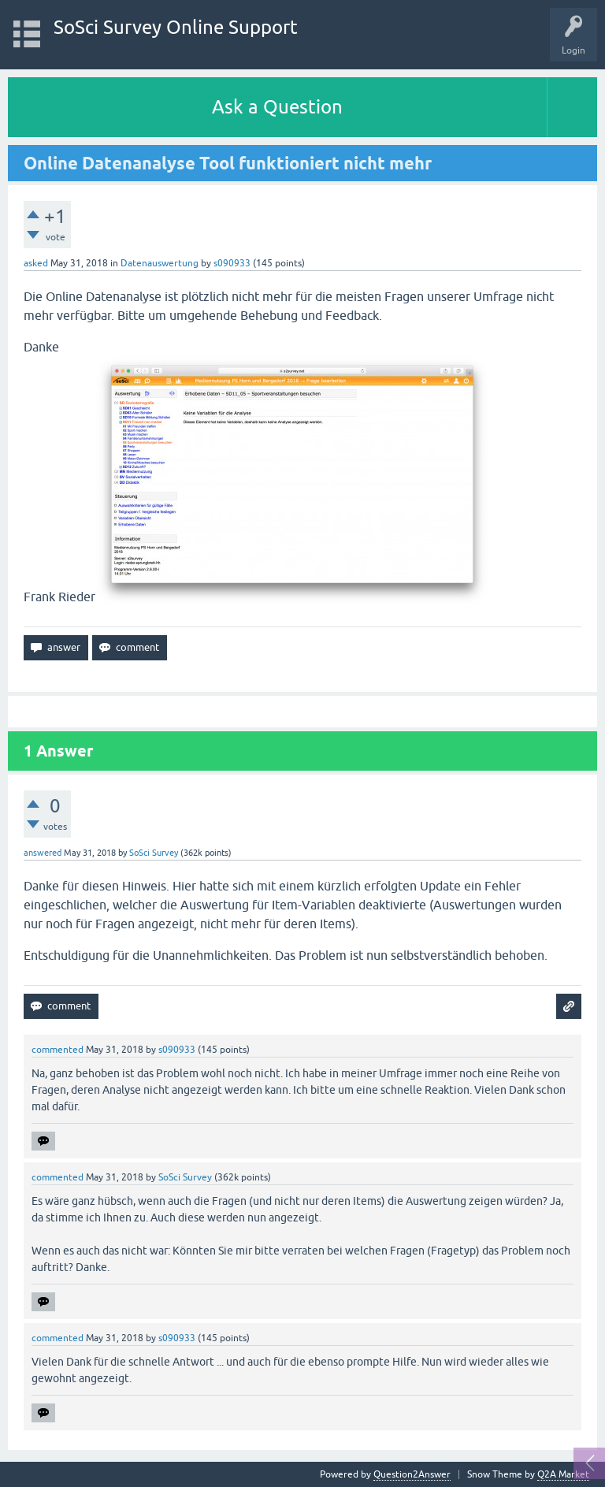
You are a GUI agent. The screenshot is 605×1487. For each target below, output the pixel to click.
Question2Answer (412, 1474)
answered (42, 852)
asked (36, 263)
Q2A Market (563, 1474)
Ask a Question (277, 106)
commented (58, 1049)
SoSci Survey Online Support (176, 27)
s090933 (232, 263)
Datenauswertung (160, 263)
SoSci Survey (153, 852)
